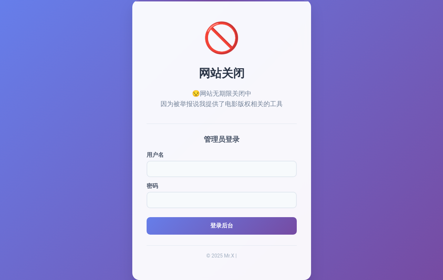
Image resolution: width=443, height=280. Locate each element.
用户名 (155, 154)
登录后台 (221, 225)
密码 (152, 185)
